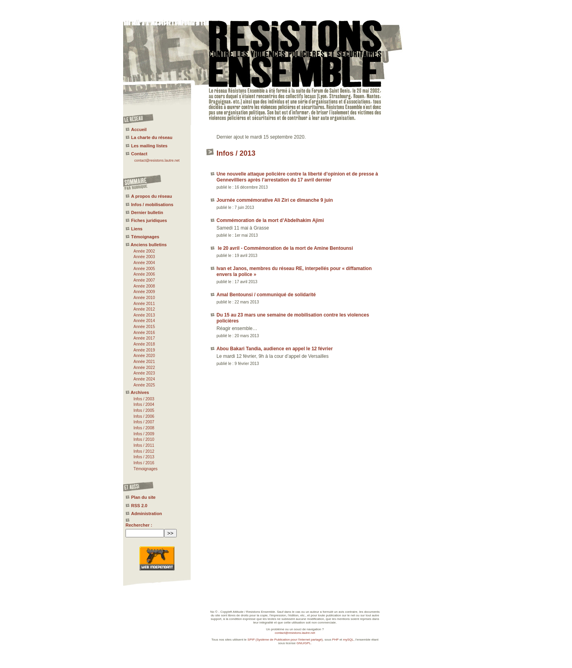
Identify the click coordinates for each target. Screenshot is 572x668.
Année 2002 (144, 251)
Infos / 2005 (143, 410)
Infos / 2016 (143, 463)
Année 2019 (144, 350)
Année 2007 (144, 280)
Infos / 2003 (143, 399)
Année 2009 (144, 292)
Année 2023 (144, 373)
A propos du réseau (151, 196)
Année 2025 (144, 385)
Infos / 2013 (143, 457)
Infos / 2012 (143, 451)
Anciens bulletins (149, 244)
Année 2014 (144, 321)
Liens (137, 228)
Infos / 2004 (143, 404)
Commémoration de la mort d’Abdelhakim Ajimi (270, 220)
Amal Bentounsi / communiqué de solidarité (266, 294)
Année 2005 (144, 268)
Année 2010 (144, 297)
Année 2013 (144, 315)
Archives (140, 392)
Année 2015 (144, 326)
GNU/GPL (304, 643)
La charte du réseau (151, 137)
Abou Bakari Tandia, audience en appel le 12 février (274, 348)
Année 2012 (144, 309)
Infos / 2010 (143, 439)
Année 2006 (144, 274)
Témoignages (145, 236)
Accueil (139, 129)
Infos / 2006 (143, 416)
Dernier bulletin (147, 212)
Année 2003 (144, 257)
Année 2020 (144, 355)
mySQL (348, 639)
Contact (139, 153)
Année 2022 (144, 367)
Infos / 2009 (143, 434)
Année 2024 (144, 379)
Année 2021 (144, 361)
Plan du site (143, 497)
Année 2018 (144, 344)
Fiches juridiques (149, 220)
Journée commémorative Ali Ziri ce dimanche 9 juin (274, 200)
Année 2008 (144, 286)
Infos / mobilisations (152, 204)
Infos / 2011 (143, 445)
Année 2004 (144, 263)
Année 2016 (144, 332)
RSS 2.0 (139, 505)
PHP (335, 639)
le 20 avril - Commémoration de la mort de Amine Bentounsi (284, 248)
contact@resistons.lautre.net (157, 160)
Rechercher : (139, 525)
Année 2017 (144, 338)
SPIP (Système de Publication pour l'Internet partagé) (285, 639)
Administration (146, 513)
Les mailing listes (149, 145)
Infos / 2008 (143, 428)
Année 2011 (144, 303)
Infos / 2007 (143, 422)
